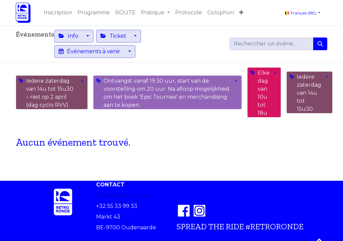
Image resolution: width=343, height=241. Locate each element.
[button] (241, 12)
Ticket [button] (114, 36)
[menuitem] (58, 12)
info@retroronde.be (123, 195)
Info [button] (69, 36)
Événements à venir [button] (90, 51)
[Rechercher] (320, 43)
